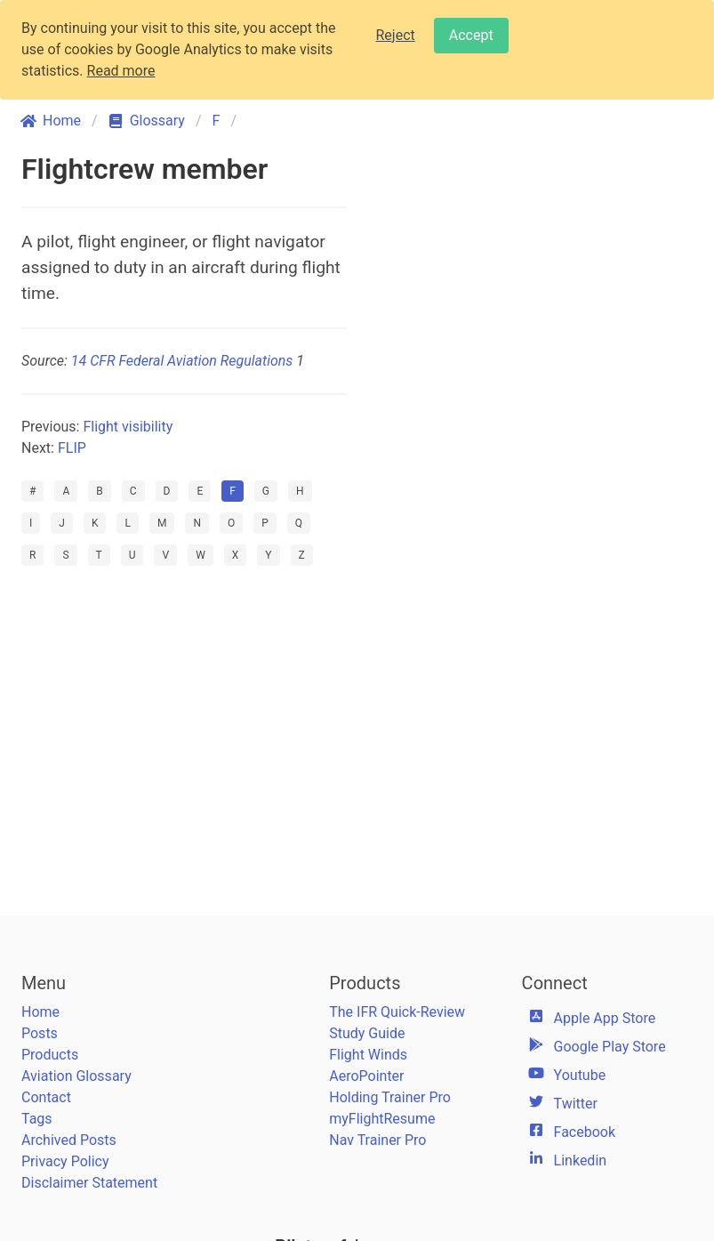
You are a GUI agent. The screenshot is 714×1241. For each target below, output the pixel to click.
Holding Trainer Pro (390, 1097)
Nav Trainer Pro (377, 1140)
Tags (36, 1118)
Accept (471, 35)
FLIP (72, 447)
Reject (395, 35)
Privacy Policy (65, 1161)
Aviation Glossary (76, 1076)
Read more (121, 70)
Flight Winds (368, 1054)
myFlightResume (382, 1118)
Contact (46, 1097)
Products (49, 1054)
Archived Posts (68, 1140)
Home (40, 1011)
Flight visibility (127, 426)
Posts (39, 1033)
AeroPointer (366, 1076)
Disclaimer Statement (89, 1182)
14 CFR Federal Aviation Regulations (182, 360)
